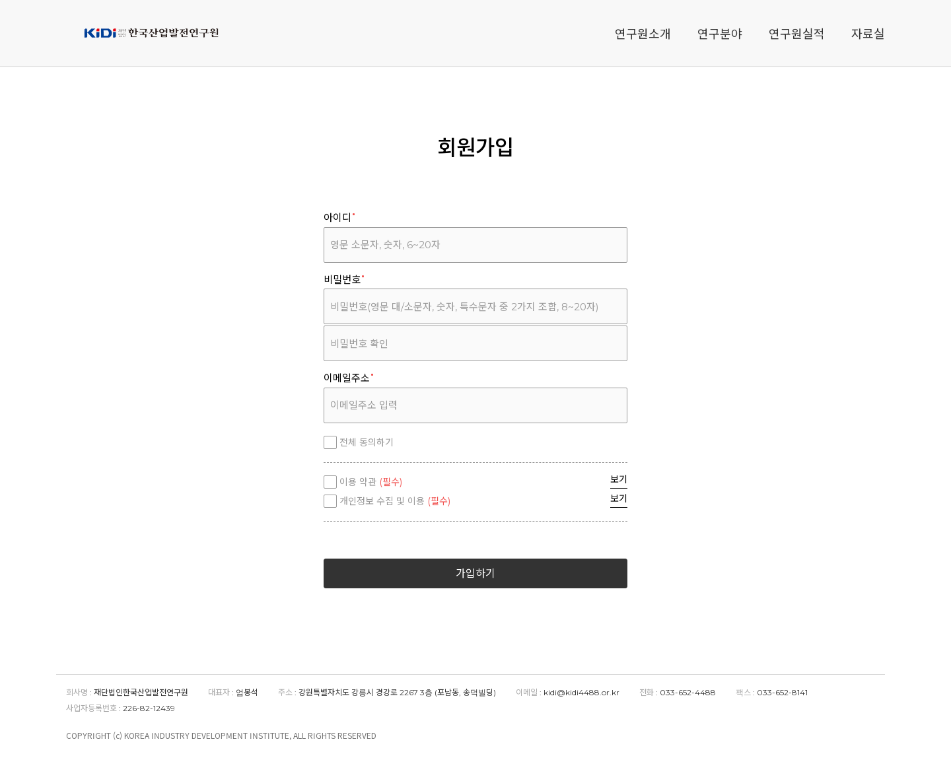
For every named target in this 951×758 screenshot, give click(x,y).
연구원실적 (797, 33)
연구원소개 (643, 33)
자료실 (868, 33)
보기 (618, 479)
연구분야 (719, 33)
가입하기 (475, 573)
